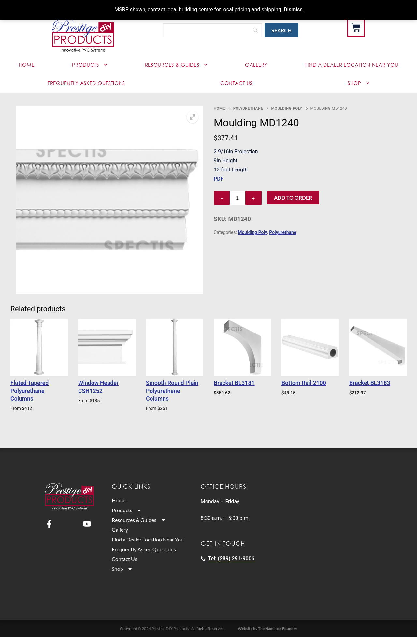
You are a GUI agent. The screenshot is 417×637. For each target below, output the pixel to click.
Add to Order (293, 197)
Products (89, 65)
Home (27, 64)
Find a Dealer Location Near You (150, 539)
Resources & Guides (176, 65)
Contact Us (236, 83)
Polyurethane (248, 108)
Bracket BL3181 (234, 383)
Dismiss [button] (293, 10)
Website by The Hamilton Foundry (267, 628)
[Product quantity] (237, 198)
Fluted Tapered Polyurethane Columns (29, 391)
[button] (192, 117)
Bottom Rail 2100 (303, 383)
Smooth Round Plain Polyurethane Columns (172, 391)
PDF (218, 179)
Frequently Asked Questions (86, 83)
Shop (358, 83)
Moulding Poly (286, 108)
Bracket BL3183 (369, 383)
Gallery (256, 64)
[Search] (212, 30)
